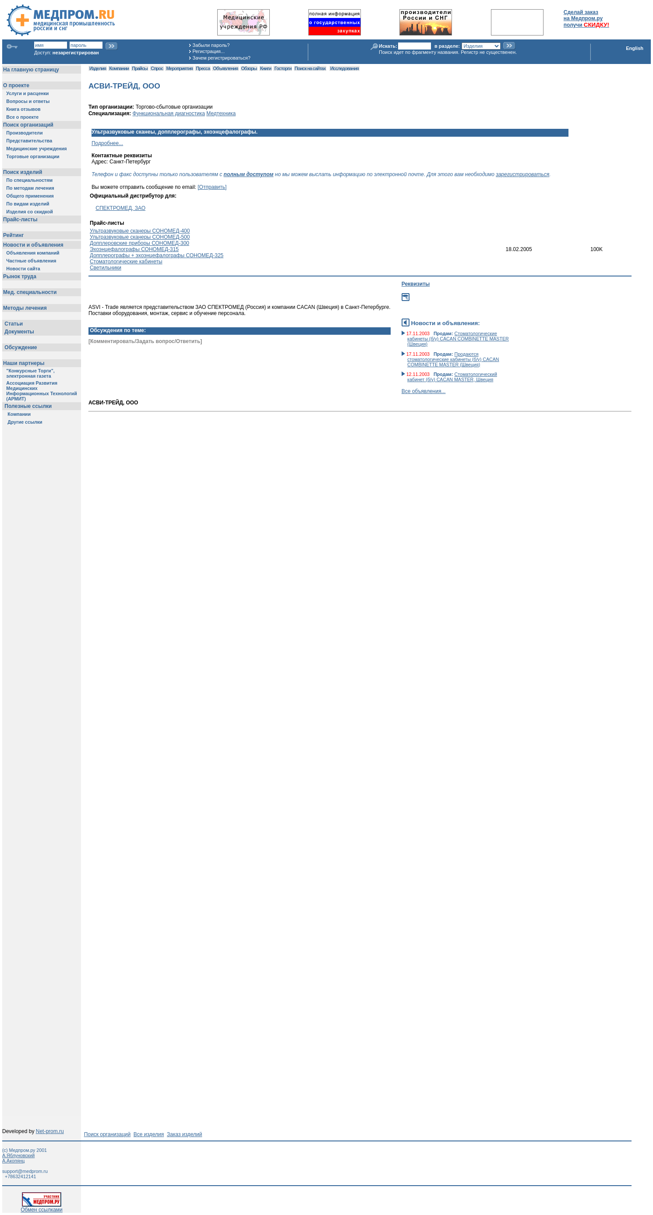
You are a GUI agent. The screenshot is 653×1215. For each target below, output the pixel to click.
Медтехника (221, 113)
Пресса (203, 68)
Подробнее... (107, 143)
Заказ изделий (184, 1134)
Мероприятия (179, 68)
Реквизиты (416, 284)
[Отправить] (212, 187)
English (634, 48)
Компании (119, 68)
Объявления (225, 68)
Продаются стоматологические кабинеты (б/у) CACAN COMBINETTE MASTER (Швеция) (453, 359)
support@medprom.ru (25, 1171)
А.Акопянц (13, 1160)
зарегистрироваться (522, 174)
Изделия (97, 68)
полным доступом (249, 174)
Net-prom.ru (50, 1131)
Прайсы (139, 68)
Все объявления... (424, 391)
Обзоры (249, 68)
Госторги (282, 68)
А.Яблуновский (18, 1155)
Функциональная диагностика (169, 113)
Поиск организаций (107, 1134)
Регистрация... (209, 51)
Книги (265, 68)
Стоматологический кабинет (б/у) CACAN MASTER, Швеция (452, 377)
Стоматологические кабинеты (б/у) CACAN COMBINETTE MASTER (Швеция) (458, 339)
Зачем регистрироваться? (222, 57)
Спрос (157, 68)
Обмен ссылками (42, 1207)
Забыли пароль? (211, 45)
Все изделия (149, 1134)
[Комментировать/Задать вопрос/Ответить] (145, 341)
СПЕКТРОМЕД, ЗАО (120, 208)
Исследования (344, 68)
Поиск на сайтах (310, 68)
